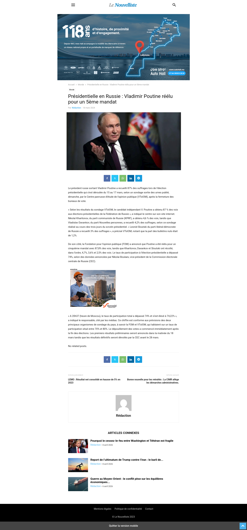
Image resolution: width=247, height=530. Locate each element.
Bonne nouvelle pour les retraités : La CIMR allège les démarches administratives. (153, 381)
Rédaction (76, 108)
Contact (149, 509)
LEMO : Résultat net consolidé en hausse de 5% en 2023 (94, 381)
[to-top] (243, 524)
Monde (81, 85)
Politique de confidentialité (128, 509)
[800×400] (123, 79)
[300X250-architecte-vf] (93, 311)
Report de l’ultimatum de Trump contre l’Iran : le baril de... (126, 459)
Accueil (71, 85)
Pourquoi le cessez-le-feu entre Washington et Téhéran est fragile (131, 440)
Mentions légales (102, 509)
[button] (73, 5)
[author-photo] (123, 411)
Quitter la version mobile (123, 525)
